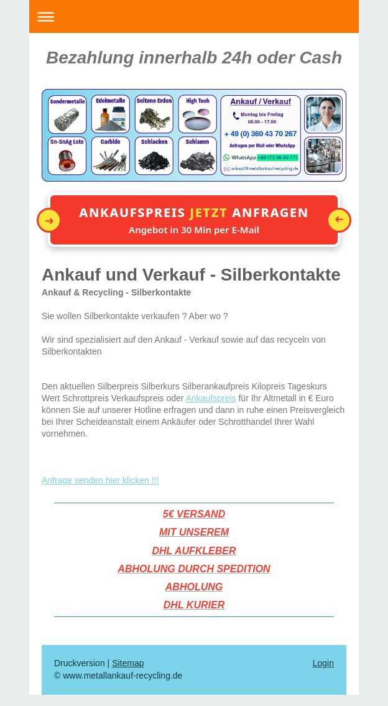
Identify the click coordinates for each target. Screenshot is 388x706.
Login (323, 663)
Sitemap (128, 663)
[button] (194, 220)
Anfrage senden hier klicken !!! (100, 480)
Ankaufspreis (211, 398)
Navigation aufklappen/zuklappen (194, 16)
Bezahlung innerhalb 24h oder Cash (194, 57)
